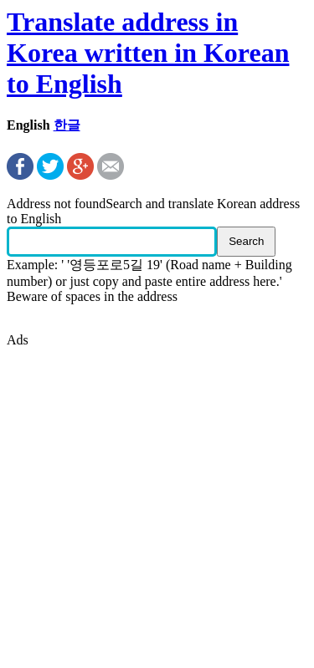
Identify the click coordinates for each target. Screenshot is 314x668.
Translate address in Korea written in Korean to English (148, 53)
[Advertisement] (157, 504)
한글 (67, 125)
